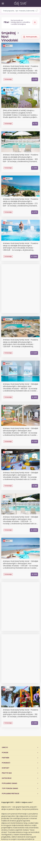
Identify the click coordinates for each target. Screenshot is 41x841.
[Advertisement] (20, 292)
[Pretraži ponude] (37, 11)
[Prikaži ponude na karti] (31, 37)
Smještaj (8, 33)
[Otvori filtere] (20, 22)
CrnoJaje (8, 90)
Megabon (7, 46)
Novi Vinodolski (9, 38)
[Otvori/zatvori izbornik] (2, 2)
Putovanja (8, 79)
